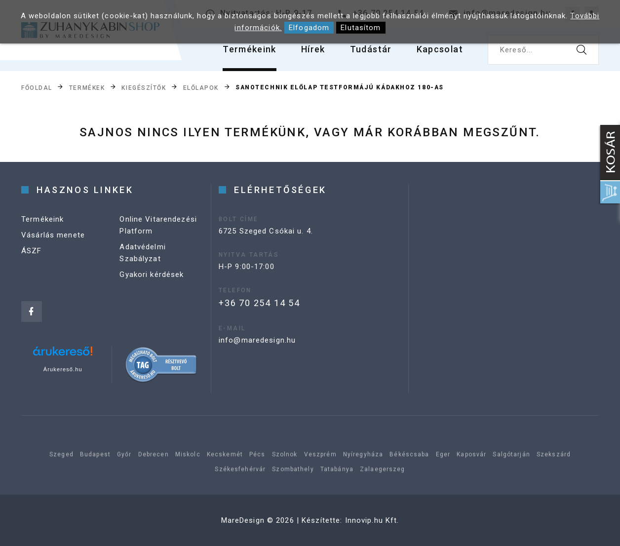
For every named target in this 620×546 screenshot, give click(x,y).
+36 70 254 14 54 (259, 303)
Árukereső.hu (62, 369)
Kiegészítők (143, 87)
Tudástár (371, 49)
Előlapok (201, 87)
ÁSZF (31, 250)
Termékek (87, 87)
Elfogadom (309, 27)
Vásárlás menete (53, 235)
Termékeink (249, 49)
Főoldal (36, 87)
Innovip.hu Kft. (372, 520)
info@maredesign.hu (257, 340)
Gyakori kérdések (151, 274)
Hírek (313, 49)
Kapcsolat (440, 49)
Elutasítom (361, 27)
